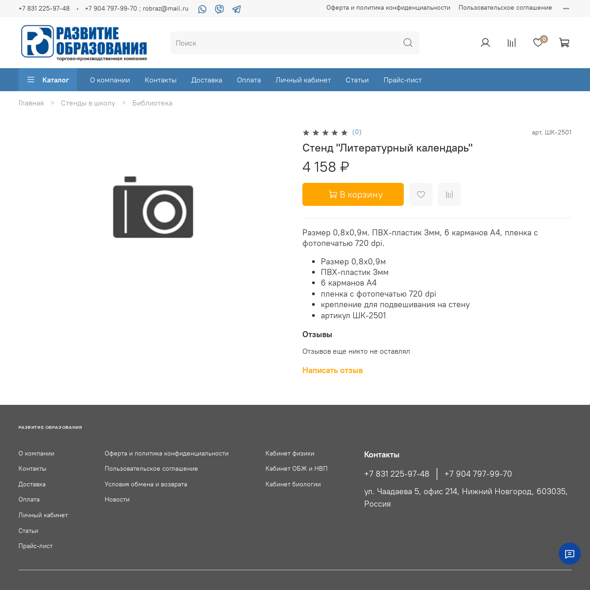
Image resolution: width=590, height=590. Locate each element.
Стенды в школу (88, 102)
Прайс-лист (403, 79)
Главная (31, 102)
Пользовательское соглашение (505, 7)
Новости (117, 499)
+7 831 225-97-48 (44, 8)
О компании (110, 79)
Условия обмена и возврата (146, 484)
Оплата (249, 79)
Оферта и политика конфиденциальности (388, 7)
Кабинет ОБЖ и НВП (297, 468)
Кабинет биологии (293, 484)
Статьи (357, 79)
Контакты (161, 79)
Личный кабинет (303, 79)
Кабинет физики (290, 453)
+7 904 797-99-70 (478, 474)
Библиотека (152, 102)
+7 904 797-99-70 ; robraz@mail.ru (137, 8)
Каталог (47, 79)
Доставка (206, 79)
